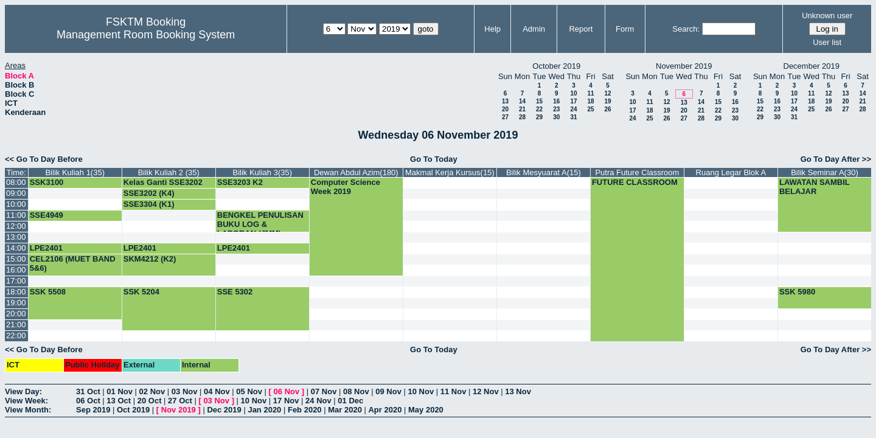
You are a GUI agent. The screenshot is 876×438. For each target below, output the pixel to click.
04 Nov (217, 391)
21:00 (16, 324)
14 (522, 101)
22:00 (16, 335)
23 (556, 109)
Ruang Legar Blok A (731, 172)
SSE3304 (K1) (149, 204)
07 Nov (324, 391)
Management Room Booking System (146, 35)
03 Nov (185, 391)
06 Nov (287, 391)
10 (573, 93)
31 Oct (88, 391)
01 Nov (119, 391)
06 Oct (88, 400)
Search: (686, 28)
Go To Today (433, 159)
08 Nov (356, 391)
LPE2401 (46, 247)
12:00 (16, 226)
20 (505, 109)
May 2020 (425, 409)
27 (505, 117)
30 (556, 117)
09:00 (16, 193)
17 (573, 101)
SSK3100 (47, 182)
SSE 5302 (235, 291)
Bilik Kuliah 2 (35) (169, 172)
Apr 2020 (384, 409)
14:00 (16, 247)
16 (556, 101)
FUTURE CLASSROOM (635, 182)
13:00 (16, 237)
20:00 (16, 313)
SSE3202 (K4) (149, 193)
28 (522, 117)
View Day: (23, 391)
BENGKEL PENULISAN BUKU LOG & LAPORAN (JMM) (260, 224)
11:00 (16, 215)
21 (522, 109)
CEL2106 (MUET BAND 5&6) (73, 263)
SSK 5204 (141, 291)
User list (827, 42)
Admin (534, 28)
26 (607, 109)
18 (590, 101)
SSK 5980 (797, 291)
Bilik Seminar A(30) (824, 172)
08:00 (16, 182)
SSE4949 (46, 215)
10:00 (16, 204)
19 (607, 101)
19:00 (16, 302)
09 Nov (388, 391)
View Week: (26, 400)
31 (573, 117)
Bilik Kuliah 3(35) (263, 172)
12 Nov (486, 391)
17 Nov (286, 400)
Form (625, 28)
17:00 (16, 280)
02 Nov (152, 391)
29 (539, 117)
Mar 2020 (345, 409)
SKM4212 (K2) (149, 258)
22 (539, 109)
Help (492, 28)
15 (539, 101)
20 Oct (149, 400)
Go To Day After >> (836, 159)
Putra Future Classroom (637, 172)
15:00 (16, 258)
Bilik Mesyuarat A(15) (543, 172)
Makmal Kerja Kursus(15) (450, 172)
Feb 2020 (305, 409)
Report (581, 28)
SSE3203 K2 (240, 182)
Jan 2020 (264, 409)
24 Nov (318, 400)
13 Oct (118, 400)
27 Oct (180, 400)
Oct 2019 (133, 409)
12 (607, 93)
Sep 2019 (93, 409)
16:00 (16, 269)
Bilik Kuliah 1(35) (75, 172)
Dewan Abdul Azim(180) (356, 172)
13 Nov (518, 391)
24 (573, 109)
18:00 (16, 291)
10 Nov (421, 391)
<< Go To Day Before (44, 159)
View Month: (28, 409)
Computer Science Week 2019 (345, 187)
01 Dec (350, 400)
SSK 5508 (48, 291)
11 (590, 93)
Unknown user (827, 15)
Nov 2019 (178, 409)
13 (505, 101)
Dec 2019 (224, 409)
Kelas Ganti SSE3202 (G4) (163, 187)
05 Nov (249, 391)
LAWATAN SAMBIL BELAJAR (814, 187)
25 (590, 109)
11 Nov (453, 391)
